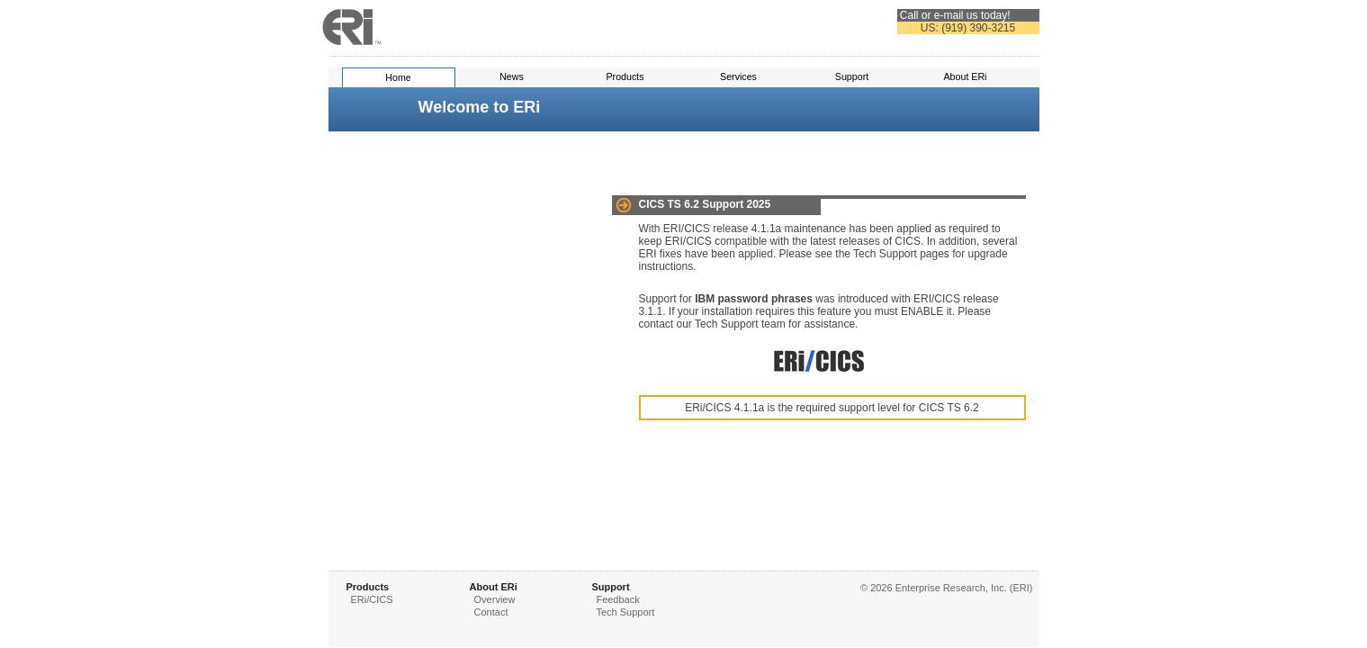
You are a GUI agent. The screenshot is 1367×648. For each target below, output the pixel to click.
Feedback (617, 599)
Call (909, 15)
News (511, 76)
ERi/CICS (372, 599)
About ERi (965, 76)
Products (624, 76)
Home (397, 77)
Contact (491, 612)
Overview (495, 599)
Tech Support (625, 612)
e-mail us (956, 15)
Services (738, 76)
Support (851, 76)
